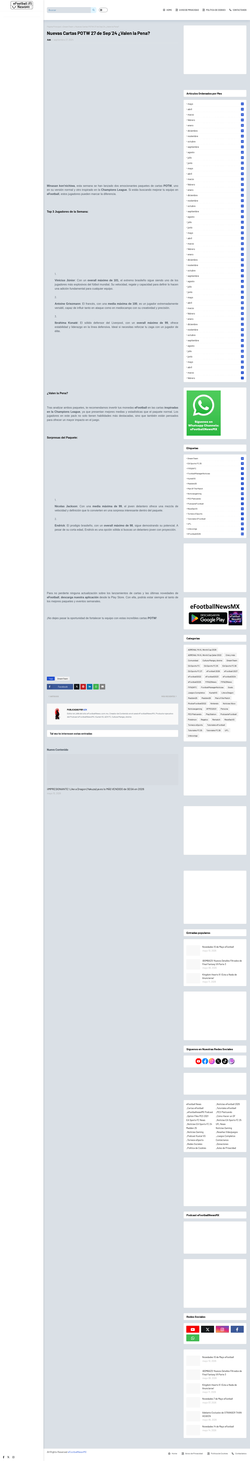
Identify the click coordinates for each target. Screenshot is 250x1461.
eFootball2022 (194, 676)
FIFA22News (210, 682)
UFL (216, 523)
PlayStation (211, 714)
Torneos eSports (216, 513)
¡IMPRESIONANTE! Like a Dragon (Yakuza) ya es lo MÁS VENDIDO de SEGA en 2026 (95, 789)
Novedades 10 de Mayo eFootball (218, 946)
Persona (224, 709)
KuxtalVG (216, 478)
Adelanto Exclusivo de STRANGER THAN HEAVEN (222, 1414)
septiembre (216, 146)
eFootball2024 (229, 676)
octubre (216, 141)
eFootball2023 (211, 676)
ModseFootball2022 (197, 703)
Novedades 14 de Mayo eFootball (218, 1426)
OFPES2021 (211, 709)
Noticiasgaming (216, 493)
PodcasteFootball (216, 503)
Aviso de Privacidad (187, 9)
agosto (216, 152)
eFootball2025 (216, 534)
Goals (230, 687)
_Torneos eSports (194, 1140)
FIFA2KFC (216, 468)
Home (167, 9)
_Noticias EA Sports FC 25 (228, 1120)
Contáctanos (222, 1140)
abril (216, 109)
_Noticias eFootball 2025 (228, 1104)
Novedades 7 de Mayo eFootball (217, 1398)
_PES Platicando (224, 1112)
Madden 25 (191, 1128)
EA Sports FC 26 (229, 666)
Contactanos (238, 9)
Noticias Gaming (224, 1128)
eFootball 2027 (231, 671)
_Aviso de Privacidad (226, 1148)
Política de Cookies (214, 9)
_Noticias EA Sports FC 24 (199, 1124)
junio (216, 163)
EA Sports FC (194, 666)
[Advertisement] (112, 157)
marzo (216, 114)
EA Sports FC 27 (195, 671)
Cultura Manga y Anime (212, 660)
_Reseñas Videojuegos (227, 1132)
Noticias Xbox (229, 703)
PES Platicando (216, 498)
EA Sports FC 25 (216, 463)
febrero (216, 120)
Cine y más (230, 655)
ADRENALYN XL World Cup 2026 (202, 649)
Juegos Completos (196, 692)
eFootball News (193, 1104)
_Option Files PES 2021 (197, 1116)
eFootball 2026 (213, 671)
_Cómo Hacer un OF (225, 1116)
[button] (103, 10)
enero (216, 125)
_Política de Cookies (196, 1148)
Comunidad (193, 660)
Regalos (204, 719)
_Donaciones (222, 1144)
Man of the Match (216, 488)
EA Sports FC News (195, 1120)
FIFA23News (226, 682)
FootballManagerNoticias (216, 473)
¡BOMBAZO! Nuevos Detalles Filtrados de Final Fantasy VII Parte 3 (222, 962)
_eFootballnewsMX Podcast (199, 1112)
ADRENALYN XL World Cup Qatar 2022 (204, 655)
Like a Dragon (227, 692)
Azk (49, 39)
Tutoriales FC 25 (195, 730)
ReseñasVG (216, 508)
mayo (216, 103)
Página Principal (54, 26)
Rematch (216, 719)
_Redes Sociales (194, 1144)
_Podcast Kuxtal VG (196, 1136)
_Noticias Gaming (194, 1132)
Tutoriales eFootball (216, 518)
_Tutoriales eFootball (226, 1108)
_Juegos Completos (225, 1136)
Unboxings (216, 529)
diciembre (216, 130)
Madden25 (216, 483)
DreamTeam (68, 26)
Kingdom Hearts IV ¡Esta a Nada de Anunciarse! (219, 976)
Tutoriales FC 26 (213, 730)
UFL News (221, 1124)
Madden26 (206, 698)
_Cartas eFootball (194, 1108)
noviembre (216, 136)
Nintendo (214, 703)
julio (216, 157)
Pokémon (192, 719)
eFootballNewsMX (77, 1451)
